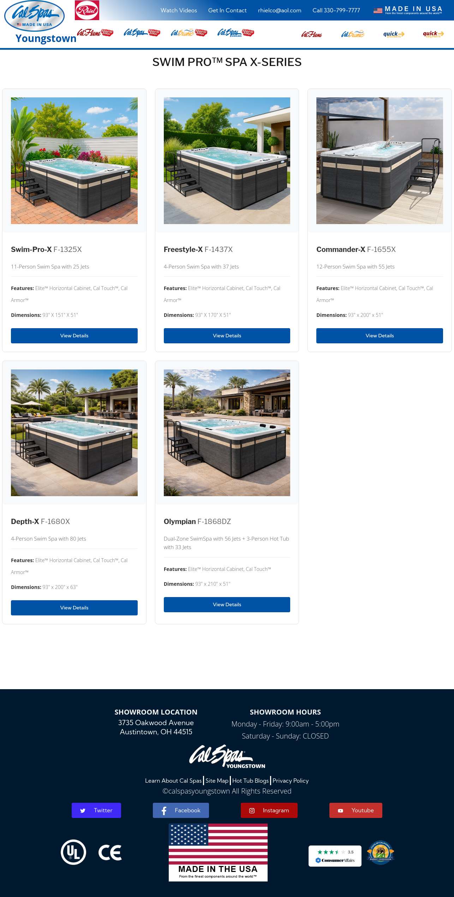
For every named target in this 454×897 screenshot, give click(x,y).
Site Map (216, 780)
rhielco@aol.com (279, 10)
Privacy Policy (291, 780)
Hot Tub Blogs (250, 780)
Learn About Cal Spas (173, 780)
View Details (74, 335)
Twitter (96, 810)
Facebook (181, 811)
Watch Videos (179, 10)
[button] (311, 32)
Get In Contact (227, 10)
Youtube (356, 810)
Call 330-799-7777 (336, 10)
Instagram (269, 810)
